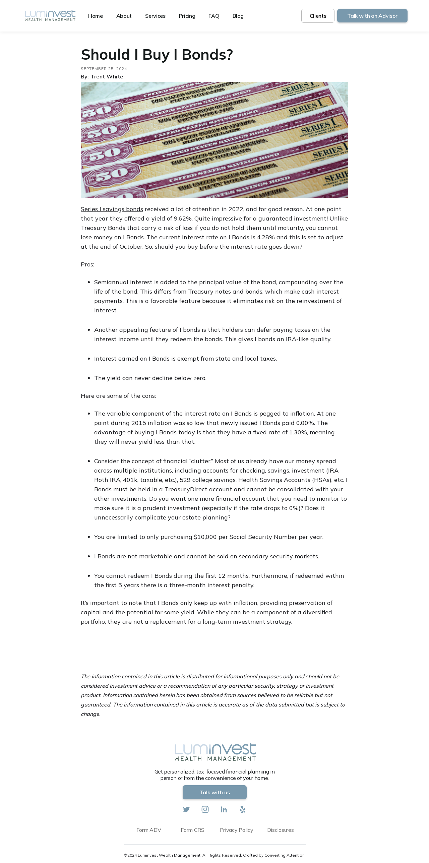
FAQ (213, 15)
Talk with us (214, 792)
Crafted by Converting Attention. (274, 855)
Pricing (187, 15)
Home (95, 15)
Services (155, 15)
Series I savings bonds (112, 209)
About (124, 15)
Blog (238, 15)
